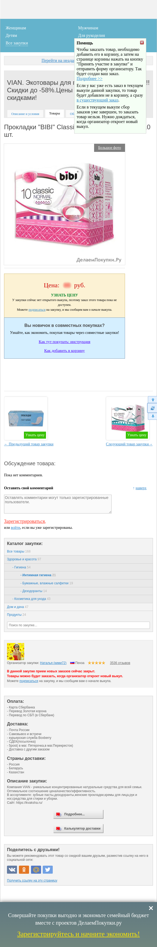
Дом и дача (17, 607)
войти (15, 528)
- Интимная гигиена (38, 575)
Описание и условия (25, 114)
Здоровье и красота (24, 559)
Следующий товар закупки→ (129, 444)
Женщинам (16, 28)
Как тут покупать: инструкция (64, 342)
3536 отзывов (120, 663)
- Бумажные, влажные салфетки (46, 583)
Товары (54, 113)
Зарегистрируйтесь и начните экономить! (78, 934)
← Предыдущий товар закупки (28, 444)
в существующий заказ (97, 114)
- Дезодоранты (33, 591)
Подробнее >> (89, 93)
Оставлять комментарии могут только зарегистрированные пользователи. (58, 504)
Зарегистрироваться (24, 521)
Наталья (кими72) (53, 663)
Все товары (19, 551)
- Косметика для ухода (31, 599)
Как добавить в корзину (64, 350)
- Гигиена (21, 567)
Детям (11, 35)
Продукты (16, 615)
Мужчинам (88, 28)
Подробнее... (74, 814)
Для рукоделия (91, 35)
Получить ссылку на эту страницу (32, 880)
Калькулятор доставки (82, 828)
